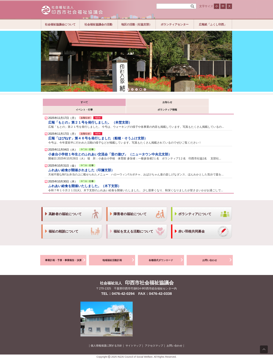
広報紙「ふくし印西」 (213, 24)
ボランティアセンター (175, 24)
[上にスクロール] (264, 349)
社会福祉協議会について (60, 24)
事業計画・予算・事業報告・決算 (66, 254)
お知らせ (95, 103)
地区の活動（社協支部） (136, 24)
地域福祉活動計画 (118, 254)
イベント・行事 (130, 103)
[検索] (174, 6)
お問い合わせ (217, 254)
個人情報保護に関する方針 (106, 339)
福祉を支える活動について (131, 225)
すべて (60, 103)
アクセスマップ (154, 339)
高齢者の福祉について (63, 207)
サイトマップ (133, 339)
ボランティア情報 (165, 103)
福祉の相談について (61, 225)
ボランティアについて (192, 207)
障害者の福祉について (128, 207)
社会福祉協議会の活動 (98, 24)
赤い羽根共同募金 (189, 225)
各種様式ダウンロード (166, 254)
